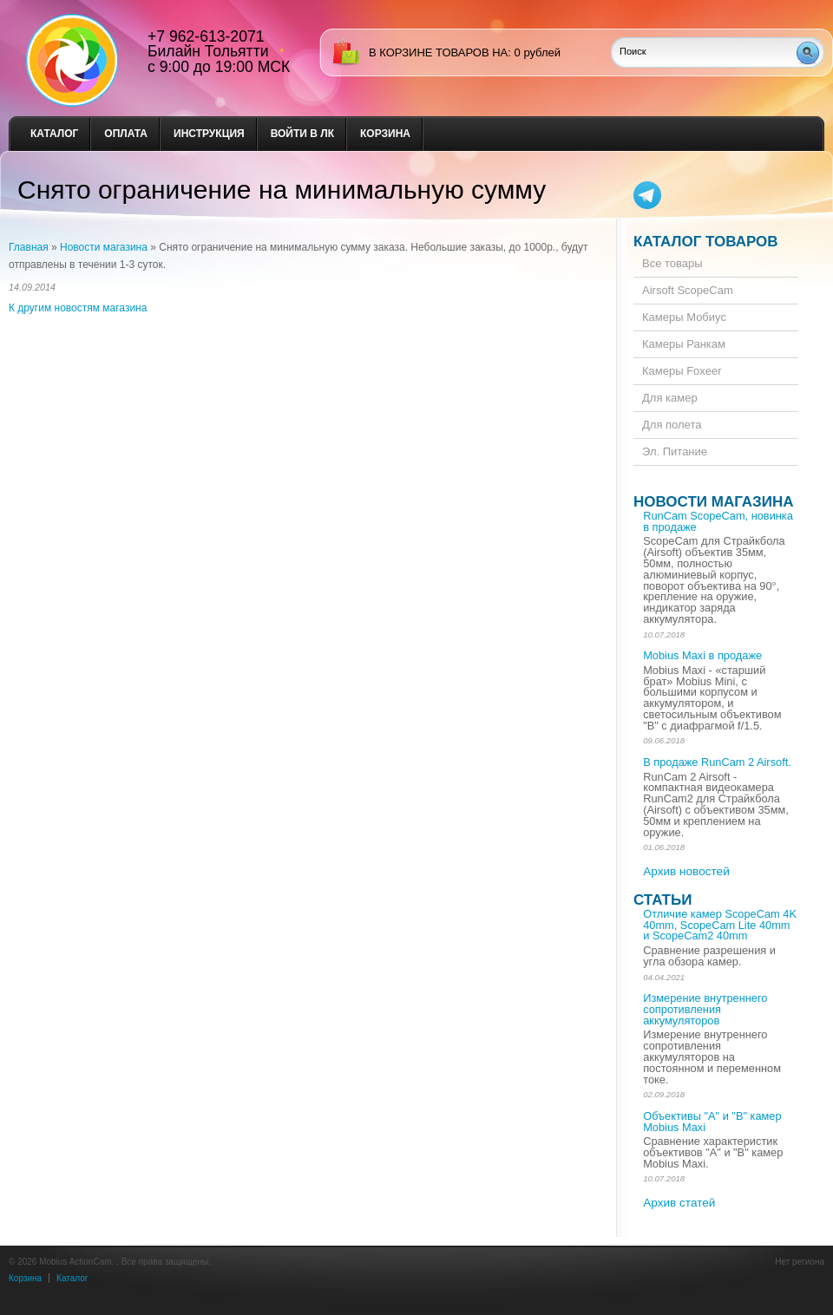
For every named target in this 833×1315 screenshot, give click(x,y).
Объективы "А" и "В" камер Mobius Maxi (712, 1121)
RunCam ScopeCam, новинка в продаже (718, 521)
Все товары (672, 263)
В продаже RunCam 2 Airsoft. (717, 762)
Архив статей (679, 1202)
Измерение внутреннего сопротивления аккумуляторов (705, 1009)
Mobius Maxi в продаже (702, 655)
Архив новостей (686, 871)
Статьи (662, 900)
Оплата (126, 134)
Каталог (54, 134)
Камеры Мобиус (684, 317)
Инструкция (209, 134)
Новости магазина (104, 247)
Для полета (671, 424)
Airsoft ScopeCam (687, 290)
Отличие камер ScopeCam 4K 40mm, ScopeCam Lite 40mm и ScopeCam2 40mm (720, 925)
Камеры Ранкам (683, 343)
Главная (29, 247)
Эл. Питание (674, 451)
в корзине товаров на (438, 52)
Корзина (385, 134)
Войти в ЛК (302, 134)
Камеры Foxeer (682, 370)
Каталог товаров (705, 241)
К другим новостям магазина (78, 308)
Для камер (670, 397)
